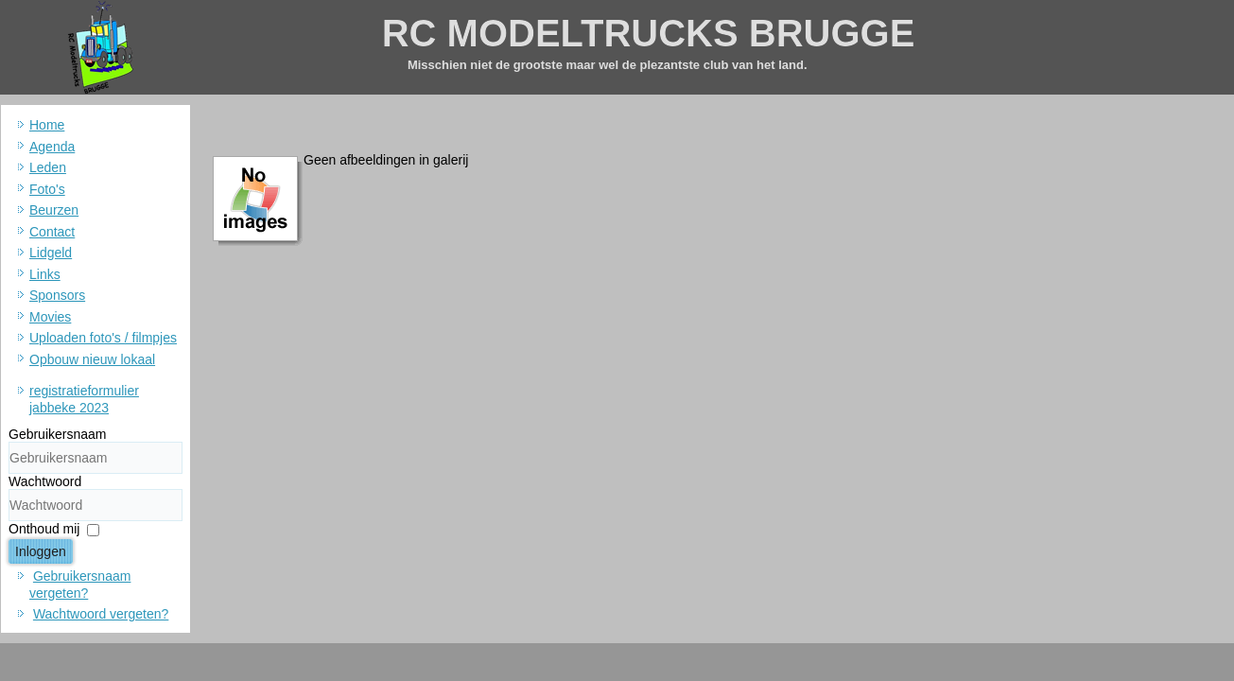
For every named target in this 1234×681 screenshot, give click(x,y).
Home (46, 124)
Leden (47, 167)
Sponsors (57, 295)
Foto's (47, 189)
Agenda (52, 146)
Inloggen (40, 551)
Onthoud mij (44, 528)
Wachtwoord (45, 481)
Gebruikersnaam (58, 434)
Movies (50, 316)
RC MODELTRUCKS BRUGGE (648, 33)
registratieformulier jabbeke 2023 (84, 399)
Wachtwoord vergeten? (100, 613)
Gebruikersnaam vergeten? (79, 584)
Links (45, 274)
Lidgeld (50, 252)
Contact (52, 231)
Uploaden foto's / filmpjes (103, 337)
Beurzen (53, 210)
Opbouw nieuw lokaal (92, 359)
